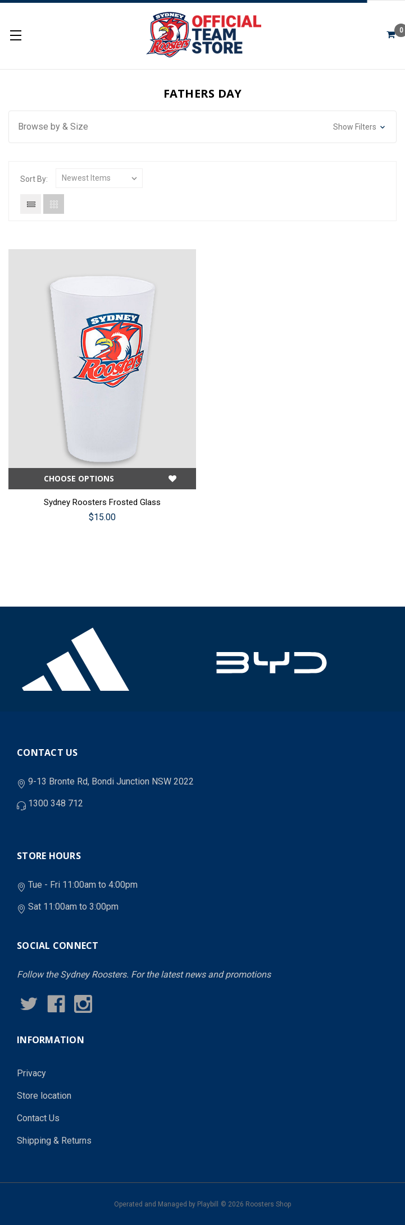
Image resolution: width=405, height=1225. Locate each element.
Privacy (31, 1073)
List (30, 204)
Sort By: (34, 179)
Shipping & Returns (54, 1140)
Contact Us (38, 1118)
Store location (44, 1095)
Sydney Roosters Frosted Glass (102, 502)
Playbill (208, 1204)
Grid (53, 204)
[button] (202, 127)
